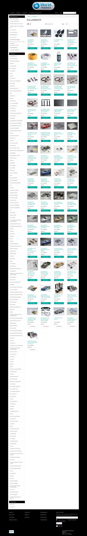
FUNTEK (12, 187)
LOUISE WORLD (13, 289)
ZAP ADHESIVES (13, 494)
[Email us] (57, 526)
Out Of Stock (32, 326)
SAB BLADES (13, 396)
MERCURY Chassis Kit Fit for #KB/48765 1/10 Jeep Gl (32, 342)
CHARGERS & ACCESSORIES (16, 120)
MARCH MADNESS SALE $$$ (16, 292)
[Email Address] (67, 518)
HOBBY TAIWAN (14, 248)
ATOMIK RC (12, 78)
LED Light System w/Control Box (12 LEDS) (71, 87)
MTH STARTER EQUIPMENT (16, 318)
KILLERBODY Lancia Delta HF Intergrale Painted (32, 134)
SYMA (11, 426)
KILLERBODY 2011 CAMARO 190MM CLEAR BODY (32, 319)
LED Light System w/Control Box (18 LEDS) (32, 110)
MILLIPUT (12, 309)
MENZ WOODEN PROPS (15, 307)
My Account (11, 514)
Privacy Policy (43, 517)
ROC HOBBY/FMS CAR (15, 391)
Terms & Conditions (72, 519)
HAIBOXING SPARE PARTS (16, 226)
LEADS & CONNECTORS (15, 282)
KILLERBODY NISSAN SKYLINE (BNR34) (45, 250)
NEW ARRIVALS (15, 21)
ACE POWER (13, 68)
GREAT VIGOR (13, 215)
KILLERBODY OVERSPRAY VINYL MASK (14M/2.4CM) (32, 64)
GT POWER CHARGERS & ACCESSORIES (15, 221)
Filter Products (13, 16)
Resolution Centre (13, 519)
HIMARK (12, 236)
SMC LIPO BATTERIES (15, 416)
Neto (71, 534)
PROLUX (12, 340)
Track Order (11, 517)
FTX (11, 185)
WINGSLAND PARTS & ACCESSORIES (15, 486)
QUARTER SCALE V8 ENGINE (16, 345)
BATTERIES (12, 83)
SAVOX (11, 398)
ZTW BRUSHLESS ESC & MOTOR (15, 498)
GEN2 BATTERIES (14, 195)
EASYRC (12, 140)
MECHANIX (12, 304)
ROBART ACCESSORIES (15, 381)
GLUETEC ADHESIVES (15, 207)
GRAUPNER (12, 212)
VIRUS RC (12, 478)
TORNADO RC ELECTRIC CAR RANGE (16, 454)
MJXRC (11, 312)
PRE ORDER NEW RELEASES (16, 335)
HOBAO (11, 241)
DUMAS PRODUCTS (14, 135)
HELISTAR (12, 233)
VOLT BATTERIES (14, 480)
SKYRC (11, 413)
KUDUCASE (12, 279)
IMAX (11, 261)
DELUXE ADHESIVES (14, 128)
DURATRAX (12, 138)
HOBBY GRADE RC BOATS (15, 246)
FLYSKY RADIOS (13, 172)
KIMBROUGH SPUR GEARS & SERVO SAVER (16, 274)
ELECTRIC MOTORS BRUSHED (16, 150)
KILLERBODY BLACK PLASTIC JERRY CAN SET (45, 157)
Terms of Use (43, 514)
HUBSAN (12, 256)
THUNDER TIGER (14, 441)
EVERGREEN (12, 153)
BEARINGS (12, 85)
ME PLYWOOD (13, 302)
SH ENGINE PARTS (14, 411)
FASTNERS (12, 167)
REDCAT (12, 364)
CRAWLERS (14, 32)
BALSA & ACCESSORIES (15, 80)
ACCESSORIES (13, 66)
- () (57, 12)
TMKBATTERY (13, 443)
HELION (12, 231)
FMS (11, 175)
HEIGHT (12, 228)
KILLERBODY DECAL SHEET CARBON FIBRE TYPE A (59, 110)
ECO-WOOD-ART (14, 143)
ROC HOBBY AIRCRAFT (15, 386)
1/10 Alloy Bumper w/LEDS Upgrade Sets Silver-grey (59, 250)
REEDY (11, 366)
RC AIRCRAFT (13, 354)
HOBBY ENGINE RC (14, 243)
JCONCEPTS (12, 263)
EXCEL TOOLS (13, 158)
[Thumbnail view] (28, 24)
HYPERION (12, 258)
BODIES (11, 98)
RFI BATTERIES (13, 371)
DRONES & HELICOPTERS (15, 130)
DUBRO (11, 133)
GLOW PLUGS (13, 200)
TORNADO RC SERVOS (15, 457)
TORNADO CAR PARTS (15, 448)
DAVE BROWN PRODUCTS (16, 125)
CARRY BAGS (13, 110)
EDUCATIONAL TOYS (15, 148)
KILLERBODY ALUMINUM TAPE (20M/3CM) (45, 64)
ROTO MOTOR (13, 393)
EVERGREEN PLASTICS (15, 155)
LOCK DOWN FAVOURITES (16, 287)
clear (17, 45)
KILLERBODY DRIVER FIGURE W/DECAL (44, 41)
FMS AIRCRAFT (13, 177)
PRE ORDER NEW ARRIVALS (16, 333)
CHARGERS (12, 118)
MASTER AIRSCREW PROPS (16, 294)
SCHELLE (12, 406)
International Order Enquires (35, 12)
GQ (10, 210)
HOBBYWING (13, 253)
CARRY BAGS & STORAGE (15, 113)
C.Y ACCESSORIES (14, 103)
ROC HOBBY (12, 384)
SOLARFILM (13, 418)
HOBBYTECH (13, 251)
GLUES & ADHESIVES (14, 205)
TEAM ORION (13, 436)
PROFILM (12, 338)
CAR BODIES (12, 108)
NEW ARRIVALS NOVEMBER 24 (17, 27)
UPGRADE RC (13, 473)
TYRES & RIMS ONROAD (15, 468)
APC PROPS (12, 71)
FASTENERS (12, 165)
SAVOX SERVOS (13, 401)
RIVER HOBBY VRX (14, 376)
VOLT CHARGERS (14, 483)
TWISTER (12, 459)
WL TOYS (12, 489)
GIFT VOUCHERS (14, 197)
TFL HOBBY (12, 438)
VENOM (12, 475)
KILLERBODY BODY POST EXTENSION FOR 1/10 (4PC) (45, 110)
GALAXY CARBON (14, 190)
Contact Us (24, 12)
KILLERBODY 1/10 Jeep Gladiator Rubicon (58, 296)
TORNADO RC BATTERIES (15, 451)
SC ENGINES (12, 403)
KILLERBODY (13, 271)
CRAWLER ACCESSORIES (16, 123)
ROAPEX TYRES (13, 379)
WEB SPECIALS (13, 56)
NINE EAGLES (13, 323)
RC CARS (13, 29)
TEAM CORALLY (14, 431)
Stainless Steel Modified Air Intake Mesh (58, 134)
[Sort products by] (71, 24)
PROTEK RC (12, 343)
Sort (63, 24)
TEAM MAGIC (13, 433)
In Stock (13, 37)
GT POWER (12, 217)
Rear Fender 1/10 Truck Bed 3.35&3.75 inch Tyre (58, 203)
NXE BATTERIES (13, 325)
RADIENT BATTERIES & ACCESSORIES (15, 349)
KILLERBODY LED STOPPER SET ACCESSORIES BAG (71, 41)
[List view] (30, 24)
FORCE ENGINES (13, 180)
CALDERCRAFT (13, 105)
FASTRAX (12, 170)
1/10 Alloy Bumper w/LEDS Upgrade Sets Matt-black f (72, 250)
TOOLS (11, 446)
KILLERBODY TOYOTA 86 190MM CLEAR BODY (71, 157)
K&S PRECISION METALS (15, 268)
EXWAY (12, 160)
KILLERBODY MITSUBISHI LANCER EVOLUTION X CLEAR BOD (31, 42)
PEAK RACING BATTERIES (16, 330)
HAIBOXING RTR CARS (15, 223)
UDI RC (11, 470)
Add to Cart (32, 48)
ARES (11, 73)
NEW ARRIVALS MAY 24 (17, 23)
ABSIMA (12, 63)
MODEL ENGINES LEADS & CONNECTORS (16, 315)
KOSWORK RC (13, 277)
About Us (19, 12)
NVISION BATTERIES (14, 61)
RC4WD (12, 361)
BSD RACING (13, 100)
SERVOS (12, 408)
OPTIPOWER (13, 328)
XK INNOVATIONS (14, 492)
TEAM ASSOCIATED (14, 428)
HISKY (11, 238)
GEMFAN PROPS (13, 192)
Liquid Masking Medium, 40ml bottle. (58, 64)
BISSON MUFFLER (14, 88)
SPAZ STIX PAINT (14, 421)
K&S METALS (13, 266)
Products (13, 12)
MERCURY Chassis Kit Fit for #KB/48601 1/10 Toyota (72, 296)
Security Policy (43, 519)
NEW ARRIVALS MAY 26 (15, 320)
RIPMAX (12, 374)
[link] (59, 526)
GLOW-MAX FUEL (14, 202)
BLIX (11, 93)
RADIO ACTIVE (13, 351)
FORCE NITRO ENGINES (15, 182)
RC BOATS (12, 356)
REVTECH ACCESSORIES (15, 369)
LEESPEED (12, 284)
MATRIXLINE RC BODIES (15, 297)
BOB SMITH (12, 95)
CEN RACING (13, 115)
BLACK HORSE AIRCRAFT (16, 90)
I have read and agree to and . (66, 520)
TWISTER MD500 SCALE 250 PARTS (16, 463)
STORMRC (12, 423)
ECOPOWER (13, 145)
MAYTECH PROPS (14, 299)
